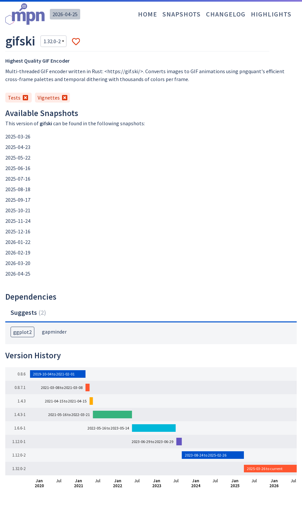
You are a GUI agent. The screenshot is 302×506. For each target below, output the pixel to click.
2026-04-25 (65, 14)
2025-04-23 (17, 147)
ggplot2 (22, 332)
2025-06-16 (17, 168)
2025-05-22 (17, 157)
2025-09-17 (17, 199)
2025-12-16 (17, 231)
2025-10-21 (17, 210)
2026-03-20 (17, 263)
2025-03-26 (17, 136)
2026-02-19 (17, 252)
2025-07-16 (17, 178)
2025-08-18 (17, 189)
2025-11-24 (17, 221)
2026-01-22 (17, 242)
